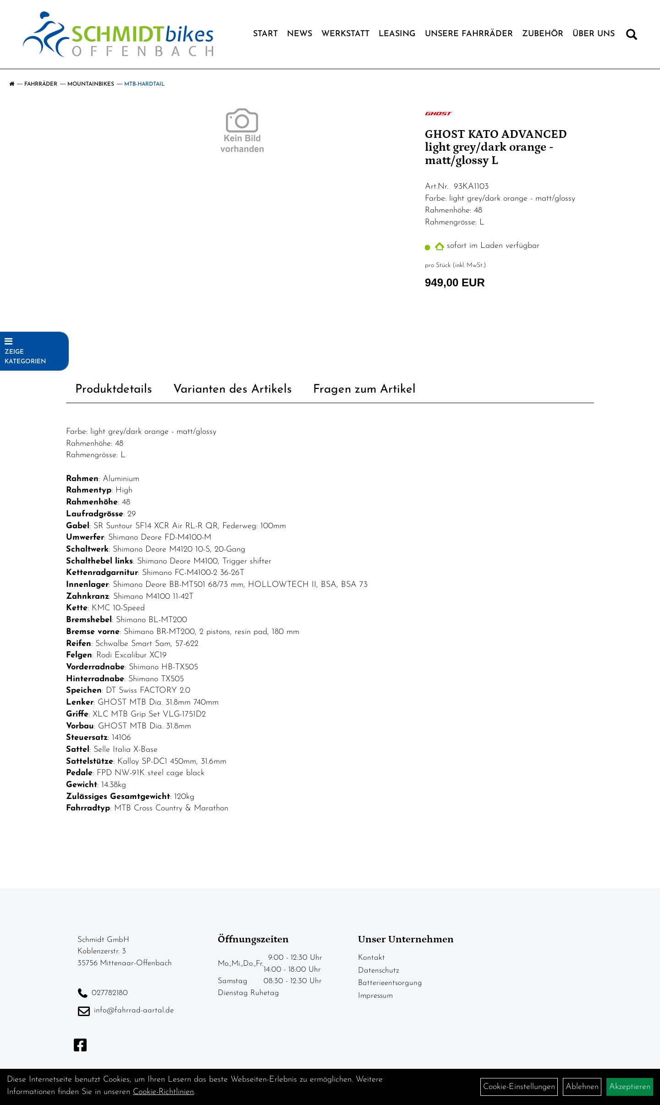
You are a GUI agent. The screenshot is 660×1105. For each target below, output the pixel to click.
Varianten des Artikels (232, 389)
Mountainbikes (90, 84)
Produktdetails (113, 389)
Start (265, 34)
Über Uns (593, 34)
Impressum (375, 996)
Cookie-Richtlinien (163, 1092)
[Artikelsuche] (631, 36)
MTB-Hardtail (144, 84)
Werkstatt (345, 34)
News (299, 34)
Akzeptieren (629, 1087)
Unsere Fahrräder (469, 34)
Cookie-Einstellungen (519, 1087)
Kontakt (371, 958)
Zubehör (542, 34)
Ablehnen (582, 1087)
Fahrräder (40, 84)
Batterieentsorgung (390, 983)
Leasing (397, 34)
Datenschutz (378, 970)
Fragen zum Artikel (364, 389)
